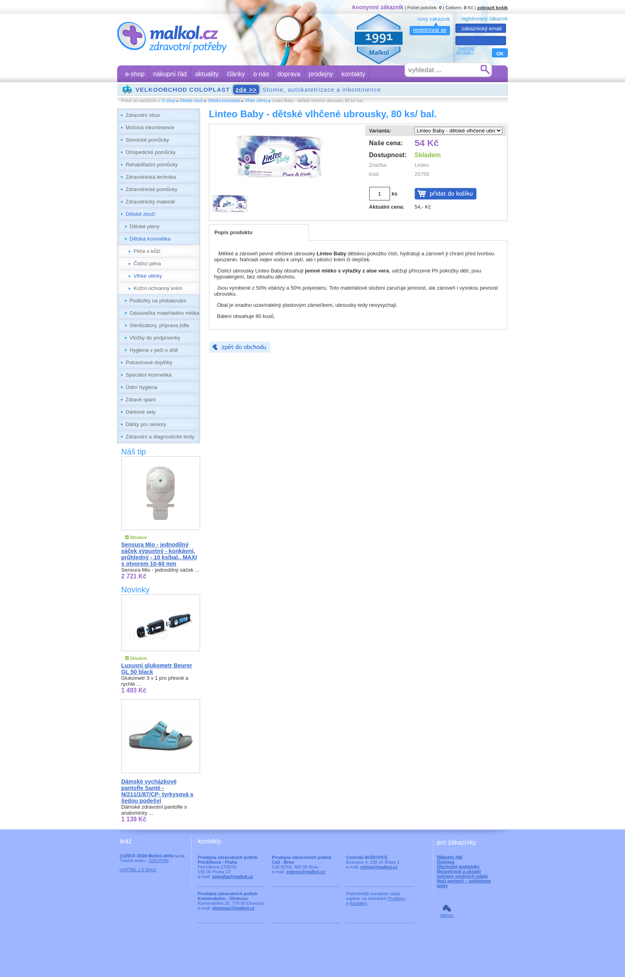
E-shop (168, 101)
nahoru (447, 915)
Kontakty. (359, 903)
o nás (261, 74)
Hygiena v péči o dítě (154, 350)
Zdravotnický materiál (150, 202)
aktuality (206, 74)
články (236, 74)
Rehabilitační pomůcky (152, 165)
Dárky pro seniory (146, 424)
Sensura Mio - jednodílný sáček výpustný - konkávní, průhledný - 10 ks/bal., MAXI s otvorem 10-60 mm (159, 554)
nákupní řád (170, 74)
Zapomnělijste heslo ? (465, 50)
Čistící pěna (147, 263)
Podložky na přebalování (158, 301)
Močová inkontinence (150, 127)
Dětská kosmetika (224, 101)
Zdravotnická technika (151, 177)
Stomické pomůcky (147, 140)
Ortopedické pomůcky (151, 152)
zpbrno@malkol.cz (305, 871)
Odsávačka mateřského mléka (164, 313)
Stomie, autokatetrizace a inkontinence (258, 89)
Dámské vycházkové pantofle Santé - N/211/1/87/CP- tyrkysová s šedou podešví (157, 791)
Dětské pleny (144, 226)
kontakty (354, 74)
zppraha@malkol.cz (232, 876)
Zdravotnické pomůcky (151, 189)
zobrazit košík (492, 7)
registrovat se (429, 30)
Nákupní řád (449, 857)
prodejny (321, 74)
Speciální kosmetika (149, 375)
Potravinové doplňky (149, 362)
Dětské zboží (192, 101)
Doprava (445, 861)
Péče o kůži (147, 251)
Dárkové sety (141, 412)
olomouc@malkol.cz (233, 908)
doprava (289, 74)
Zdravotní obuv (143, 115)
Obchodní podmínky (458, 866)
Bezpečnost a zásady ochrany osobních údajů (462, 873)
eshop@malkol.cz (378, 866)
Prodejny (397, 898)
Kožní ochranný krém (158, 288)
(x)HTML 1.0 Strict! (138, 869)
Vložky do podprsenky (155, 338)
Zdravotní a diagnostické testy (160, 437)
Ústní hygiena (141, 387)
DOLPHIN (159, 860)
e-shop (135, 74)
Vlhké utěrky (256, 101)
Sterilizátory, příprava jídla (159, 325)
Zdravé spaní (141, 400)
